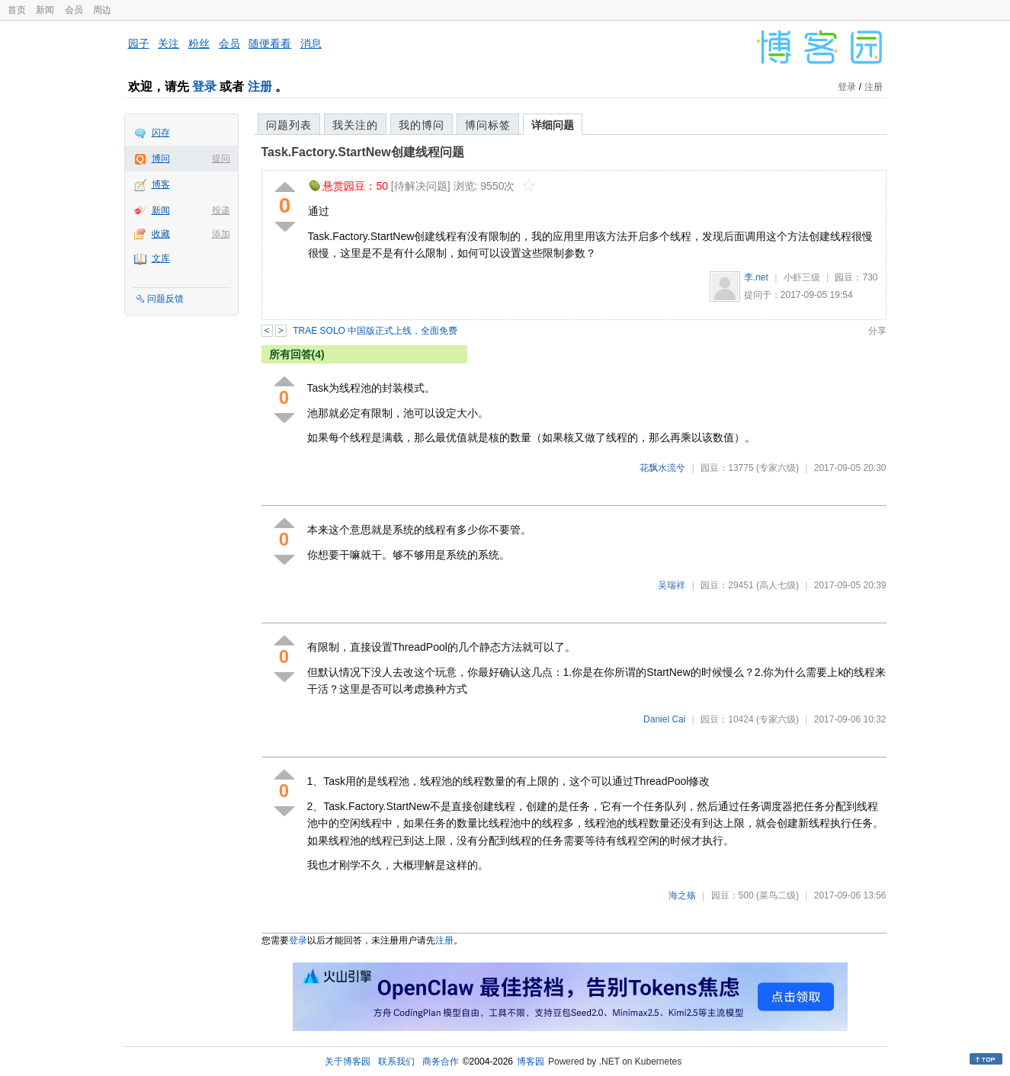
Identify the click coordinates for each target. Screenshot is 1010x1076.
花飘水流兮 (662, 468)
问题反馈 (165, 298)
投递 (221, 210)
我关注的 (355, 125)
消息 (311, 43)
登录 (204, 86)
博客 (161, 184)
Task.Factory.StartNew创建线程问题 (362, 152)
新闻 (45, 10)
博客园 (530, 1061)
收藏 (161, 234)
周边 (102, 10)
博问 (161, 158)
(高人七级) (777, 585)
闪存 (161, 132)
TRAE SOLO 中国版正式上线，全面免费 (375, 330)
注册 (260, 86)
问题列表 (289, 125)
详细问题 (552, 125)
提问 (221, 158)
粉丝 (199, 43)
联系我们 (396, 1061)
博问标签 (488, 125)
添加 (221, 234)
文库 (161, 258)
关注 (168, 43)
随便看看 (269, 43)
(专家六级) (777, 468)
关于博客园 (347, 1061)
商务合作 (440, 1061)
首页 (17, 10)
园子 (138, 43)
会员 (74, 10)
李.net (756, 277)
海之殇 (682, 895)
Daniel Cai (664, 719)
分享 (877, 330)
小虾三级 (802, 277)
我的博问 (421, 125)
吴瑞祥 (671, 585)
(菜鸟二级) (777, 895)
